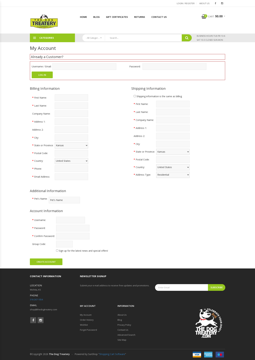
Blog (96, 17)
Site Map (121, 339)
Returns (139, 17)
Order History (87, 319)
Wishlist (84, 324)
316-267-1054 (36, 299)
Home (83, 17)
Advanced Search (126, 334)
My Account (85, 314)
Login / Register (186, 3)
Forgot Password (88, 329)
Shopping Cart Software (112, 354)
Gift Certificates (117, 17)
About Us (204, 3)
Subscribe (216, 287)
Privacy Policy (124, 324)
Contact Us (159, 17)
